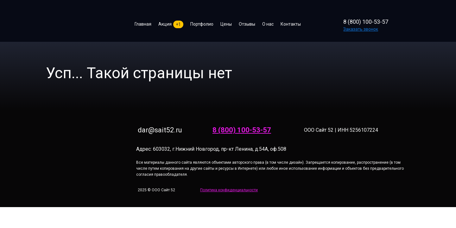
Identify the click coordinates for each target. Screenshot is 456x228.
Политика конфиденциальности (229, 190)
